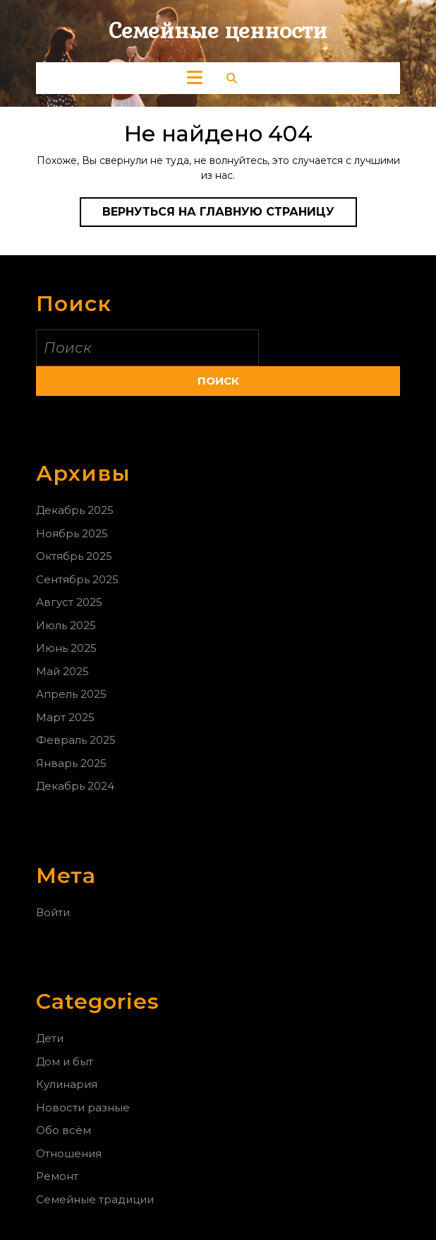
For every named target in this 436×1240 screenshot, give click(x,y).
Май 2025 (62, 671)
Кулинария (66, 1084)
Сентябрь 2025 (77, 579)
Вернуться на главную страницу (229, 215)
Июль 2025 (66, 625)
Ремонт (57, 1176)
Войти (53, 912)
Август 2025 (69, 602)
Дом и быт (64, 1061)
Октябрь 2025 (74, 556)
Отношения (69, 1153)
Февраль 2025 (76, 740)
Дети (49, 1038)
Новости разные (83, 1107)
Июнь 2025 (66, 648)
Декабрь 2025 (75, 510)
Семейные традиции (95, 1199)
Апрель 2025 (71, 694)
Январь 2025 (71, 763)
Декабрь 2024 (75, 785)
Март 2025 (65, 717)
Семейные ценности (218, 31)
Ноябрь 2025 (72, 533)
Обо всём (63, 1130)
